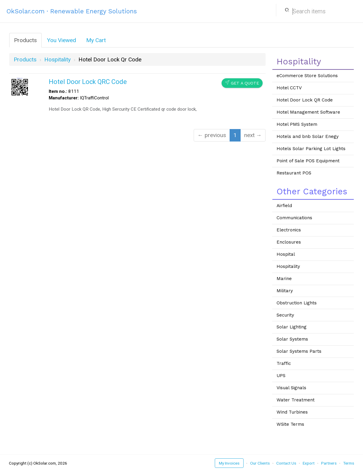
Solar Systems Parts (299, 351)
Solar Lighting (292, 327)
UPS (281, 375)
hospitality (57, 59)
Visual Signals (291, 387)
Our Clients (260, 463)
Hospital (286, 254)
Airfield (284, 205)
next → (253, 135)
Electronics (289, 230)
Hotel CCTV (289, 87)
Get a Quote (242, 83)
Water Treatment (296, 400)
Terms (348, 463)
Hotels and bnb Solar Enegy (308, 136)
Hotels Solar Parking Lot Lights (311, 148)
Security (285, 315)
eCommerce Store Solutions (307, 75)
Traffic (284, 363)
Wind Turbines (292, 412)
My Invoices (229, 463)
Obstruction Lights (297, 303)
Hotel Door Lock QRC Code (88, 81)
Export (309, 463)
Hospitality (288, 266)
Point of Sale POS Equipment (308, 160)
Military (285, 290)
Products (25, 40)
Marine (284, 278)
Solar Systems (292, 339)
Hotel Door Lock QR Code (305, 100)
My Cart (96, 40)
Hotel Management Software (308, 112)
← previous (212, 135)
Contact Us (286, 463)
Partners (329, 463)
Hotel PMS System (297, 124)
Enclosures (289, 242)
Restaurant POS (294, 173)
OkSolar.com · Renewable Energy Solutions (72, 11)
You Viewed (61, 40)
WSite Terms (290, 424)
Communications (294, 217)
